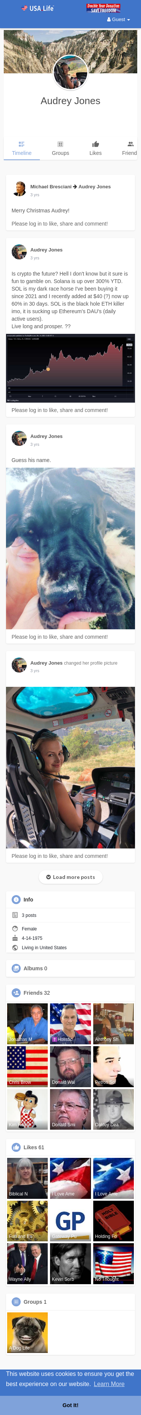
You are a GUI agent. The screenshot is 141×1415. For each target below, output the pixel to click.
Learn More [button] (109, 1384)
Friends (33, 993)
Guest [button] (118, 19)
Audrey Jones (70, 100)
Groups (33, 1302)
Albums (33, 968)
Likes (30, 1147)
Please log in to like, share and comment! (60, 224)
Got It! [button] (70, 1405)
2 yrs (34, 194)
